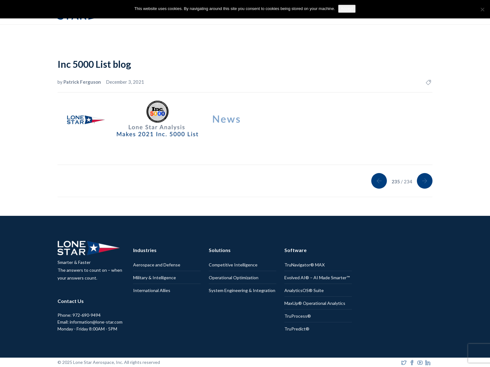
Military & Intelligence (154, 277)
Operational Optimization (233, 277)
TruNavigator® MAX (304, 264)
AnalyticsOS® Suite (304, 290)
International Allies (151, 290)
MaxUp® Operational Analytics (314, 303)
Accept (347, 8)
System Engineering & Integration (242, 290)
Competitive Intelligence (233, 264)
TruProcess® (297, 316)
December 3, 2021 (125, 82)
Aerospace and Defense (156, 264)
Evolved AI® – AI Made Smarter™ (317, 277)
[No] (482, 9)
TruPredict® (296, 328)
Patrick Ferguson (82, 82)
